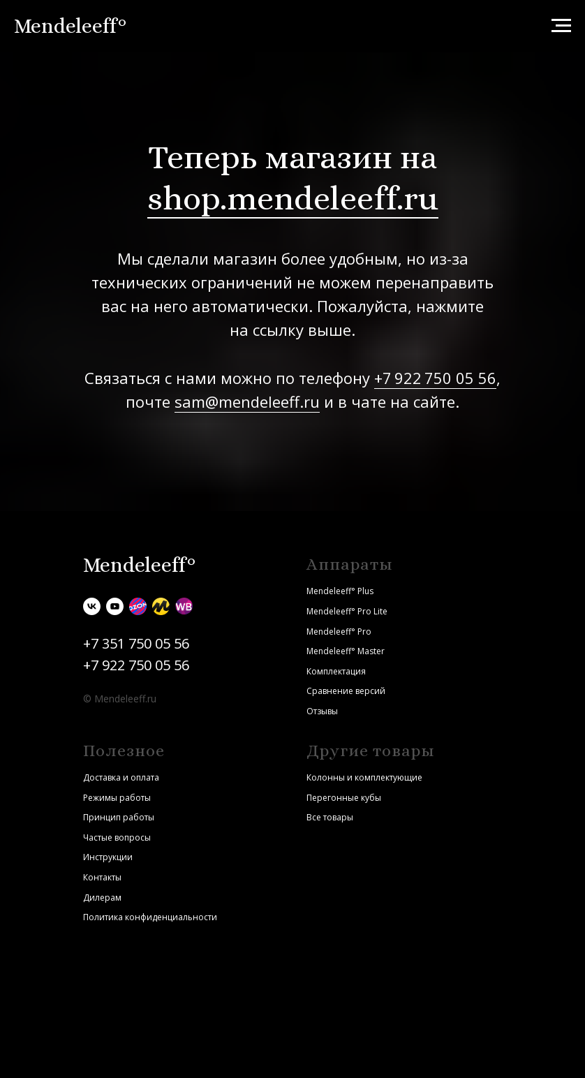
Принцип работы (118, 817)
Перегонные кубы (343, 798)
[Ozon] (138, 606)
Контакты (102, 877)
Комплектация (336, 671)
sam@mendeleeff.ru (247, 401)
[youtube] (115, 606)
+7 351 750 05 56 (136, 643)
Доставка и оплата (121, 777)
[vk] (92, 606)
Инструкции (108, 857)
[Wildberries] (184, 606)
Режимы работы (117, 798)
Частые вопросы (117, 837)
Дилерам (102, 897)
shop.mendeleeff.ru (292, 198)
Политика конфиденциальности (150, 917)
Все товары (329, 817)
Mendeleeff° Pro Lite (346, 611)
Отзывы (322, 711)
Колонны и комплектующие (364, 777)
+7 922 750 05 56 (435, 377)
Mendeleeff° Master (345, 651)
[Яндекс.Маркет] (161, 606)
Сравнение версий (345, 691)
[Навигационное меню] (561, 26)
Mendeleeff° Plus (339, 591)
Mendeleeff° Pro (338, 631)
